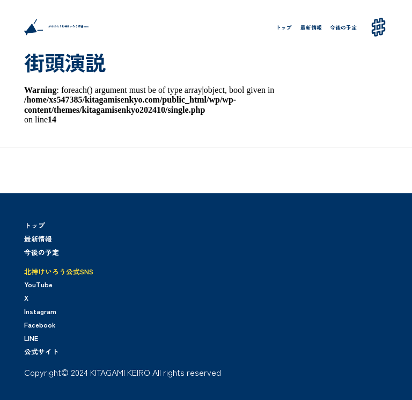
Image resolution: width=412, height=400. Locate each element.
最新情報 (311, 27)
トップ (284, 27)
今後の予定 (343, 27)
